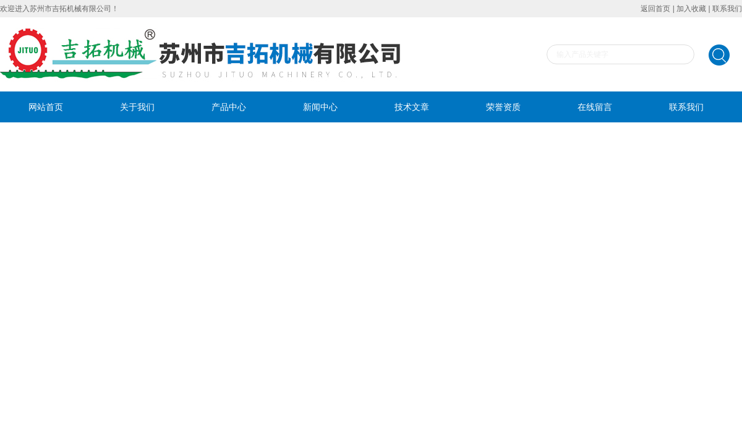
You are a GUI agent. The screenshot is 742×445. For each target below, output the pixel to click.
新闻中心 (320, 107)
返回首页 (655, 8)
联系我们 (727, 8)
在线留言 (595, 107)
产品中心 (228, 107)
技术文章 (411, 107)
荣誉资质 (503, 107)
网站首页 (45, 107)
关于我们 (137, 107)
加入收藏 (691, 8)
